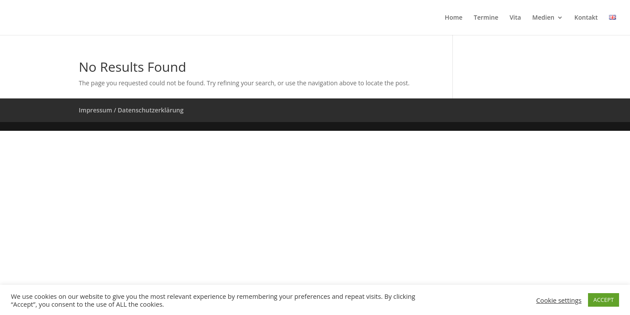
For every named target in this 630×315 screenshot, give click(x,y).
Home (454, 17)
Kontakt (586, 17)
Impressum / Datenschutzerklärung (131, 110)
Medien (543, 17)
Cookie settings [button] (559, 300)
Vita (515, 17)
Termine (486, 17)
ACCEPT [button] (603, 300)
